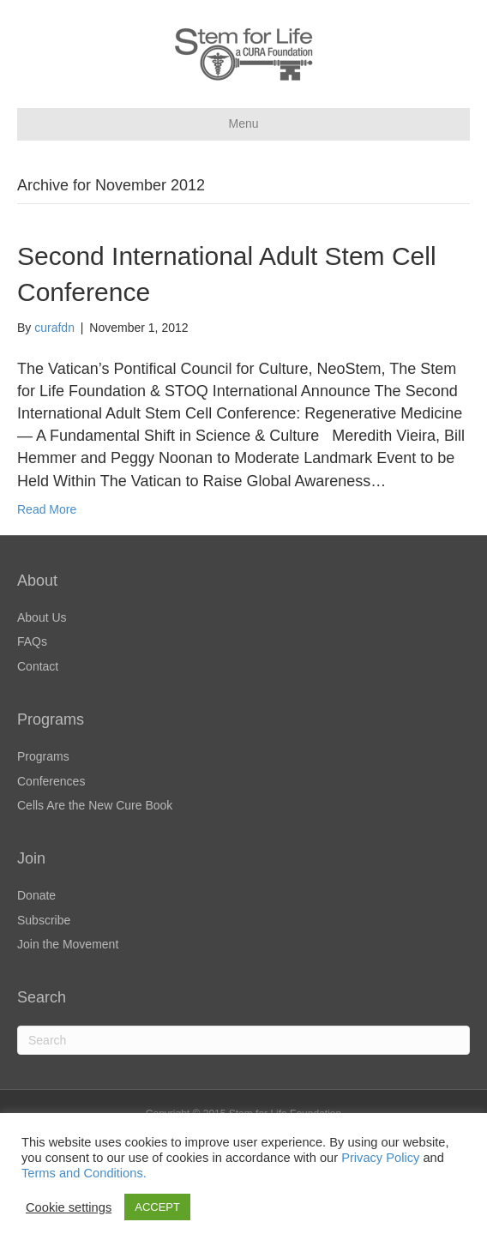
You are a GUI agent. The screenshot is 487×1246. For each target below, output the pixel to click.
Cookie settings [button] (68, 1207)
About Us (42, 617)
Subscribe (43, 920)
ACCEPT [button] (157, 1207)
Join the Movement (67, 944)
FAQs (32, 641)
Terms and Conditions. (84, 1173)
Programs (43, 756)
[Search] (243, 1040)
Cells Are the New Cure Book (94, 805)
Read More (46, 509)
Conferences (51, 781)
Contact (37, 666)
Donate (36, 895)
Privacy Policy (380, 1158)
